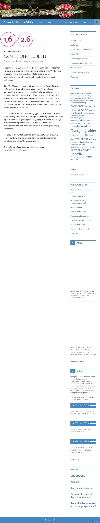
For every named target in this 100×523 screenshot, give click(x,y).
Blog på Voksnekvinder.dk (80, 49)
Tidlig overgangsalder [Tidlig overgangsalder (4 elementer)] (88, 147)
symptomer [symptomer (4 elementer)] (74, 145)
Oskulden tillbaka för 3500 (80, 220)
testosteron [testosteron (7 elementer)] (75, 147)
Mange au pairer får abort (81, 411)
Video (72, 77)
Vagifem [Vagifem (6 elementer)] (89, 157)
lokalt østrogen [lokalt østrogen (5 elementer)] (76, 118)
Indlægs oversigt (77, 174)
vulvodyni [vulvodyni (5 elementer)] (74, 159)
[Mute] (89, 405)
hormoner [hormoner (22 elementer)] (76, 106)
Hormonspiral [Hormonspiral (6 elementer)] (89, 106)
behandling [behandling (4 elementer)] (87, 96)
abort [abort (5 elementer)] (72, 93)
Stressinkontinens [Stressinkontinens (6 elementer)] (77, 142)
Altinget (74, 481)
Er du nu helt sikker (77, 224)
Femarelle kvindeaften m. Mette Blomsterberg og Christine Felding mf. (80, 350)
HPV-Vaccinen (76, 207)
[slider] (81, 405)
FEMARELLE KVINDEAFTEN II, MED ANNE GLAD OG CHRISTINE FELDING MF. (83, 293)
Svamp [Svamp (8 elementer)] (89, 142)
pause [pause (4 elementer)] (92, 136)
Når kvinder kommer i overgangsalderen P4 (78, 202)
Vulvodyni (74, 233)
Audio (72, 45)
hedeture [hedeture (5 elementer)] (92, 100)
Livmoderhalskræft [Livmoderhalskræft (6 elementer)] (78, 115)
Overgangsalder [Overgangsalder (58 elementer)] (83, 130)
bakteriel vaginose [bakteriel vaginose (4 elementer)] (76, 96)
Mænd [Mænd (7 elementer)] (90, 123)
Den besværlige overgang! (80, 216)
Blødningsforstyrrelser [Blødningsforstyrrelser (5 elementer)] (78, 98)
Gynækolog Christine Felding (18, 22)
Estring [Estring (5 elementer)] (73, 100)
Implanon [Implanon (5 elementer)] (91, 110)
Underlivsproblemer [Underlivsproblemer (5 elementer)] (77, 157)
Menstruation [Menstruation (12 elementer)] (87, 120)
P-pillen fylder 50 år (78, 196)
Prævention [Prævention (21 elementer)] (81, 138)
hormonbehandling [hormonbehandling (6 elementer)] (78, 103)
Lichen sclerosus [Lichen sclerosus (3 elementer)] (89, 113)
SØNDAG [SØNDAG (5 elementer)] (82, 145)
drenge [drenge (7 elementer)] (91, 98)
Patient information (72, 22)
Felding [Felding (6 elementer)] (79, 100)
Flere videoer (77, 361)
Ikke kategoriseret (12, 52)
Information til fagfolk (79, 63)
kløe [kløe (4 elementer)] (82, 113)
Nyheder (58, 22)
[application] (83, 405)
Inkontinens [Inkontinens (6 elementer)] (75, 113)
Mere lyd (75, 459)
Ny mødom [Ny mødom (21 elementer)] (84, 126)
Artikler (73, 40)
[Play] (73, 405)
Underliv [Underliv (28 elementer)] (76, 154)
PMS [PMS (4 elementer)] (71, 139)
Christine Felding (45, 22)
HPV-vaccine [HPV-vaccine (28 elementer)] (79, 110)
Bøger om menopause (81, 488)
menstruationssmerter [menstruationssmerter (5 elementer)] (78, 123)
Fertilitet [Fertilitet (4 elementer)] (85, 101)
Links (85, 22)
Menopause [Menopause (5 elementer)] (74, 121)
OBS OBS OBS (77, 475)
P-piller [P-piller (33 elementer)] (85, 135)
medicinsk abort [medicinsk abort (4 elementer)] (87, 118)
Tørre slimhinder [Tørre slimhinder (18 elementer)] (80, 149)
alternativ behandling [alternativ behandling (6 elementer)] (83, 93)
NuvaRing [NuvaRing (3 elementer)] (73, 127)
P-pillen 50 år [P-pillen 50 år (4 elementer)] (74, 136)
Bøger (72, 54)
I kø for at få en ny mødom (80, 229)
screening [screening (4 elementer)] (92, 139)
